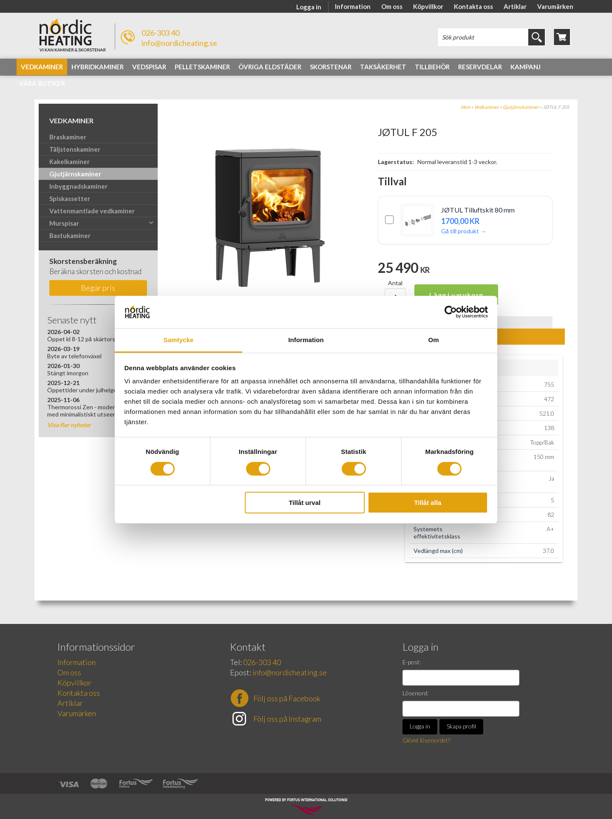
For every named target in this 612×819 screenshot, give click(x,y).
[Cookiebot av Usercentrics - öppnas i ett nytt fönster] (451, 312)
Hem (465, 107)
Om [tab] (433, 339)
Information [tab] (306, 339)
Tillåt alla (427, 502)
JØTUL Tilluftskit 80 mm (478, 210)
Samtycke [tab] (179, 339)
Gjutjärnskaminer (521, 107)
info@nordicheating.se (179, 43)
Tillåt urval (304, 502)
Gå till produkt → (463, 231)
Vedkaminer (486, 107)
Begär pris (98, 287)
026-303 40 (160, 32)
